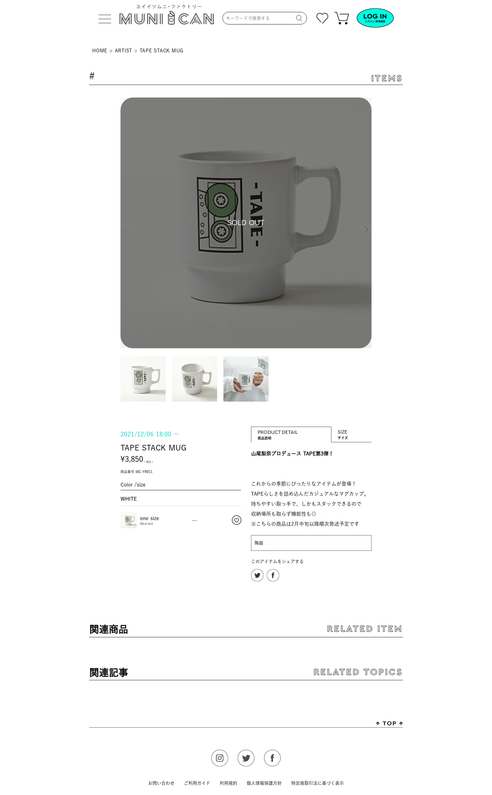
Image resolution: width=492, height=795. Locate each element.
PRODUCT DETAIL (291, 432)
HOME (99, 50)
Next (365, 224)
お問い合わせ (161, 783)
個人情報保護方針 (264, 783)
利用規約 (228, 783)
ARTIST (123, 50)
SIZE (351, 431)
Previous (126, 224)
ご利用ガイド (197, 783)
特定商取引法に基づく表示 (317, 783)
